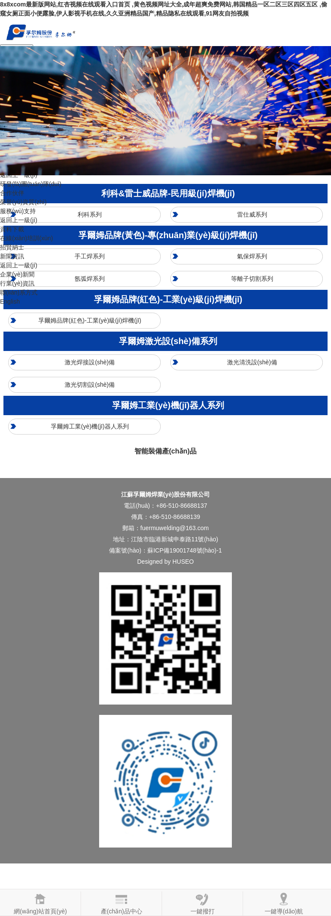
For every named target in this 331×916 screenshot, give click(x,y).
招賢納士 (12, 247)
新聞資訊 (12, 256)
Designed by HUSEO (165, 561)
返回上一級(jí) (18, 220)
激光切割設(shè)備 (90, 384)
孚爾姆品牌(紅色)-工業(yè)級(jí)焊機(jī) (89, 320)
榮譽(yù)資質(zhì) (23, 202)
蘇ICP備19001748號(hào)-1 (184, 550)
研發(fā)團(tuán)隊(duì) (30, 183)
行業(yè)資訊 (17, 283)
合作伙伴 (12, 192)
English (10, 301)
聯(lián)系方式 (18, 292)
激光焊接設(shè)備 (90, 362)
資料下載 (12, 229)
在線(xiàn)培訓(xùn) (26, 238)
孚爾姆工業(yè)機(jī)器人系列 (89, 426)
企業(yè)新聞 (17, 274)
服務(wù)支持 (18, 211)
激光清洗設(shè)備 (252, 362)
